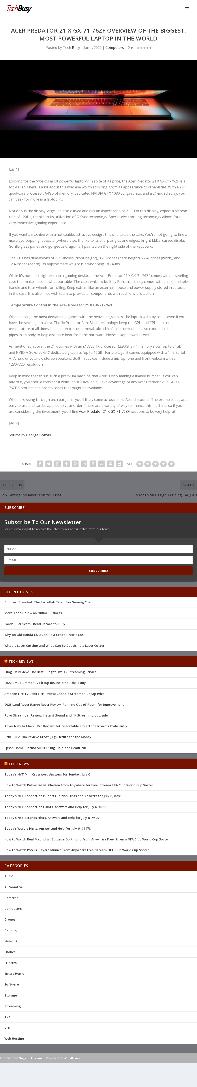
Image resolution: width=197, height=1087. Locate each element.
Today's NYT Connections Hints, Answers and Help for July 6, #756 (55, 807)
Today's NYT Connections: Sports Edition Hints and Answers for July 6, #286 (62, 796)
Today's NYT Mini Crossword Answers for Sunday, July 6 (47, 774)
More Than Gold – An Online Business (33, 613)
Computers (114, 47)
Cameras (11, 898)
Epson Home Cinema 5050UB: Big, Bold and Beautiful (45, 748)
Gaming (10, 930)
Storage (10, 995)
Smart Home (14, 973)
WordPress (72, 1058)
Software (11, 984)
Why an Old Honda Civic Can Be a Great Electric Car (43, 635)
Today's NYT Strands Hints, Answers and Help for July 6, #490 (51, 818)
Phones (9, 952)
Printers (10, 963)
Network (11, 941)
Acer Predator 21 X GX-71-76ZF (104, 411)
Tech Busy (71, 47)
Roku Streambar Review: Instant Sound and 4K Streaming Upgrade (56, 715)
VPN (7, 1028)
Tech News (19, 764)
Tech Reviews (21, 661)
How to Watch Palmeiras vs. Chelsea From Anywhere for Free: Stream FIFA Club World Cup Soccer (78, 785)
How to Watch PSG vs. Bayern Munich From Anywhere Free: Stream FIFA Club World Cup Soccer (76, 850)
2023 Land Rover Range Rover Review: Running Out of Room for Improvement (64, 704)
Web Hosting (14, 1038)
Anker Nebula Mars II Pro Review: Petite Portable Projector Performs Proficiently (65, 726)
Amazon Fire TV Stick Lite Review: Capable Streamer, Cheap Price (54, 694)
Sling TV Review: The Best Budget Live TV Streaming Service (50, 672)
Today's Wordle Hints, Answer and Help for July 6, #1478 (47, 828)
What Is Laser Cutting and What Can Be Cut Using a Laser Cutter (54, 645)
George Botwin (38, 435)
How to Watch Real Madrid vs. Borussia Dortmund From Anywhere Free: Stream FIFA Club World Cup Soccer (86, 839)
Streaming (12, 1006)
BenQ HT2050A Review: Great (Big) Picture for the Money (47, 737)
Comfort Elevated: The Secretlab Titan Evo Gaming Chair (48, 602)
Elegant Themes (30, 1058)
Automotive (13, 887)
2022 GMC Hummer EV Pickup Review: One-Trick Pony (45, 683)
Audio (8, 876)
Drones (9, 919)
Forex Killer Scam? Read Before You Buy (34, 624)
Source (14, 435)
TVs (7, 1017)
